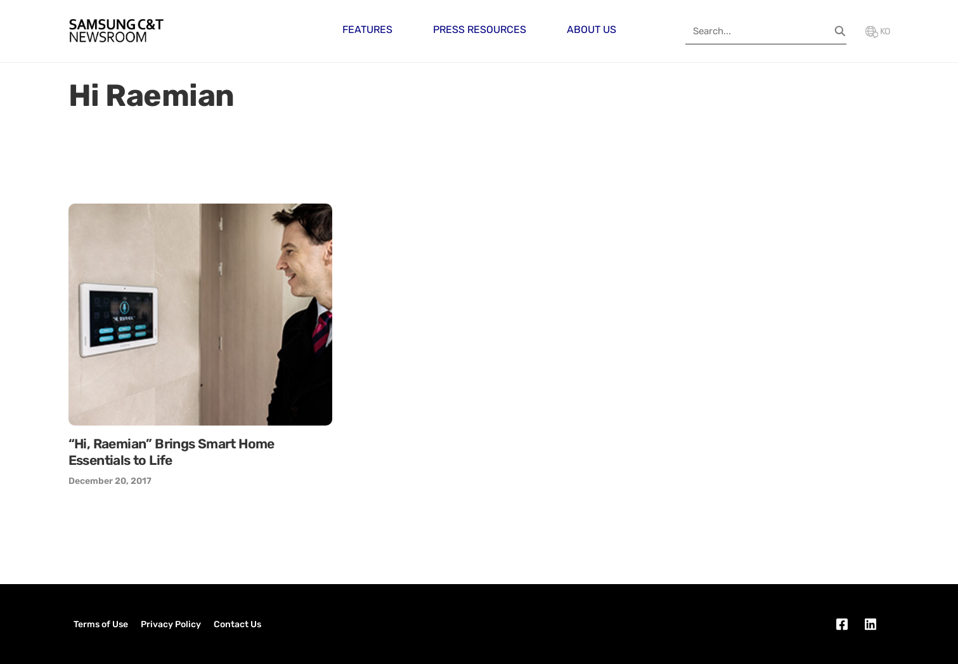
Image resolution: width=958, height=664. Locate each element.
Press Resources (479, 29)
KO (877, 31)
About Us (591, 29)
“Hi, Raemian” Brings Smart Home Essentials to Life (171, 452)
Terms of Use (101, 624)
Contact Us (237, 624)
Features (367, 29)
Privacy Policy (171, 624)
